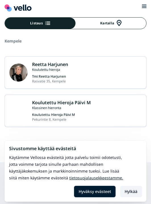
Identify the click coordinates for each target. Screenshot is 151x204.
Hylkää (131, 191)
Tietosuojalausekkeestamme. (96, 177)
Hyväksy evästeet (95, 191)
